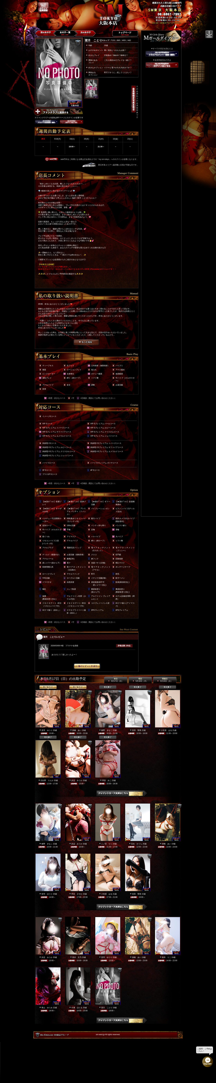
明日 (140, 680)
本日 (115, 680)
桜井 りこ (166, 957)
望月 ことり (106, 1008)
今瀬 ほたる (76, 1008)
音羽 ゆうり (46, 730)
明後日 (164, 680)
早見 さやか (76, 894)
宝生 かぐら (136, 844)
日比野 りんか (47, 780)
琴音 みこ (106, 780)
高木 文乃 (76, 957)
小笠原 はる (166, 730)
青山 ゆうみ (46, 1008)
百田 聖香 (136, 730)
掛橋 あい (76, 730)
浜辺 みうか (76, 780)
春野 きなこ (106, 730)
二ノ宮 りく (106, 844)
